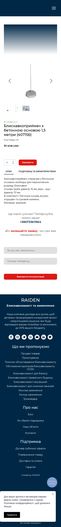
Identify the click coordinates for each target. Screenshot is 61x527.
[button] (13, 161)
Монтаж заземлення (30, 390)
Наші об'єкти (30, 426)
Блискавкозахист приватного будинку (30, 377)
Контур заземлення (30, 394)
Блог (30, 414)
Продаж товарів (30, 353)
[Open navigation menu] (54, 8)
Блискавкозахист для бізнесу (30, 373)
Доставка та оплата (30, 460)
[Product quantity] (9, 162)
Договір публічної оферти (30, 448)
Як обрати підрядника (30, 420)
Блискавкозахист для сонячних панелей (30, 386)
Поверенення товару (30, 454)
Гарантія (30, 467)
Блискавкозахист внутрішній (30, 381)
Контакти (30, 433)
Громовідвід (30, 398)
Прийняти (12, 515)
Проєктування (30, 357)
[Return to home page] (20, 8)
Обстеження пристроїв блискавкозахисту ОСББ (30, 368)
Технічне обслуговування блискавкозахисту (30, 362)
